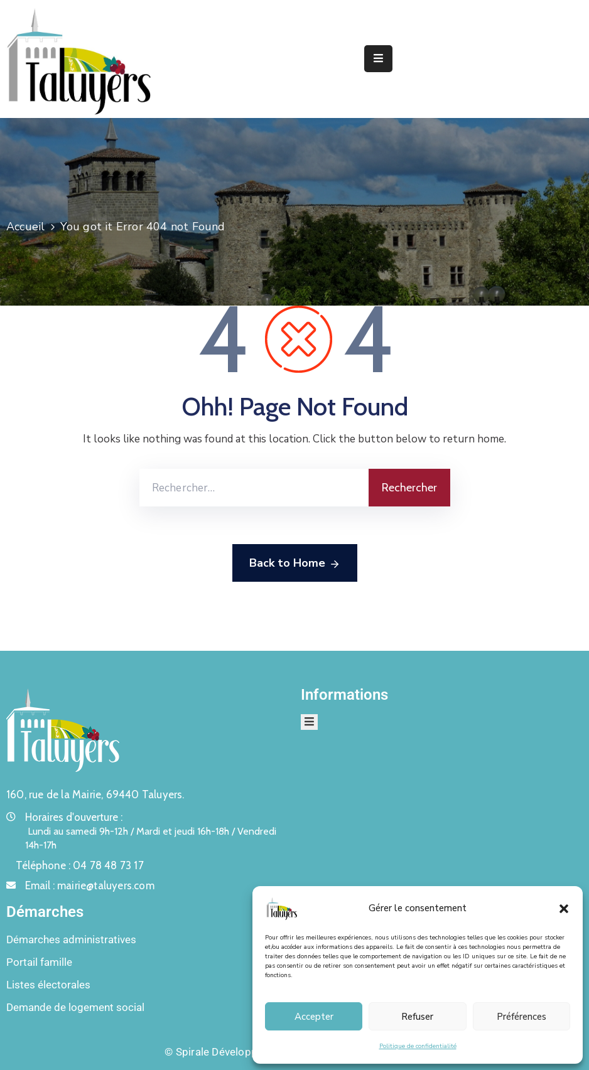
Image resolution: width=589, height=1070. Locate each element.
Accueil (25, 226)
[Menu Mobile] (378, 58)
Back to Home (294, 563)
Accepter (313, 1016)
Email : (89, 885)
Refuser (417, 1016)
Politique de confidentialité (418, 1046)
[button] (564, 908)
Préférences (521, 1016)
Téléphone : (80, 865)
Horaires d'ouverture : (73, 817)
